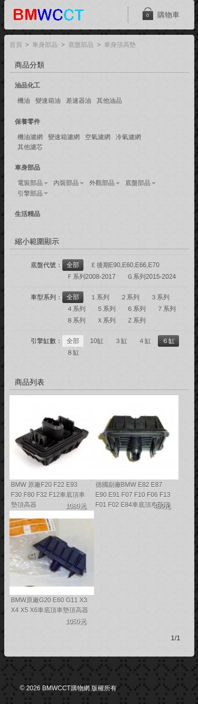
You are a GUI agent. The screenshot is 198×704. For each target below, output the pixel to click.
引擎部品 (30, 193)
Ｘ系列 (106, 320)
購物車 (161, 14)
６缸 (168, 341)
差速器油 (78, 100)
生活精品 (27, 214)
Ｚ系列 (136, 320)
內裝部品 (66, 183)
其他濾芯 (30, 147)
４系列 (76, 308)
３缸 (121, 341)
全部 (73, 265)
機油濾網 (30, 137)
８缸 (73, 352)
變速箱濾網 (64, 137)
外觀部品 (102, 183)
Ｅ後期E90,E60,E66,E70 (124, 265)
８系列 (76, 320)
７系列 (166, 308)
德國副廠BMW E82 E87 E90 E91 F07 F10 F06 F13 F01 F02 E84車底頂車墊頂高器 (133, 496)
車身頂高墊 (120, 45)
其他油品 (109, 100)
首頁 (16, 45)
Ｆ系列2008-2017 (91, 276)
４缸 (144, 341)
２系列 (129, 297)
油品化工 (27, 85)
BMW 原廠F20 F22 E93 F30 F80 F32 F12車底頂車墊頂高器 (48, 495)
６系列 (136, 308)
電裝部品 (30, 183)
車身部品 (45, 45)
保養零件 (27, 121)
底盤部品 (80, 45)
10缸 (96, 341)
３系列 (159, 297)
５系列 (106, 308)
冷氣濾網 (128, 137)
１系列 (99, 297)
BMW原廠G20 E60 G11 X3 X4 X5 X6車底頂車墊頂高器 (50, 605)
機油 (23, 100)
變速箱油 (48, 100)
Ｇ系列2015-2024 (151, 276)
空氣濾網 (97, 137)
